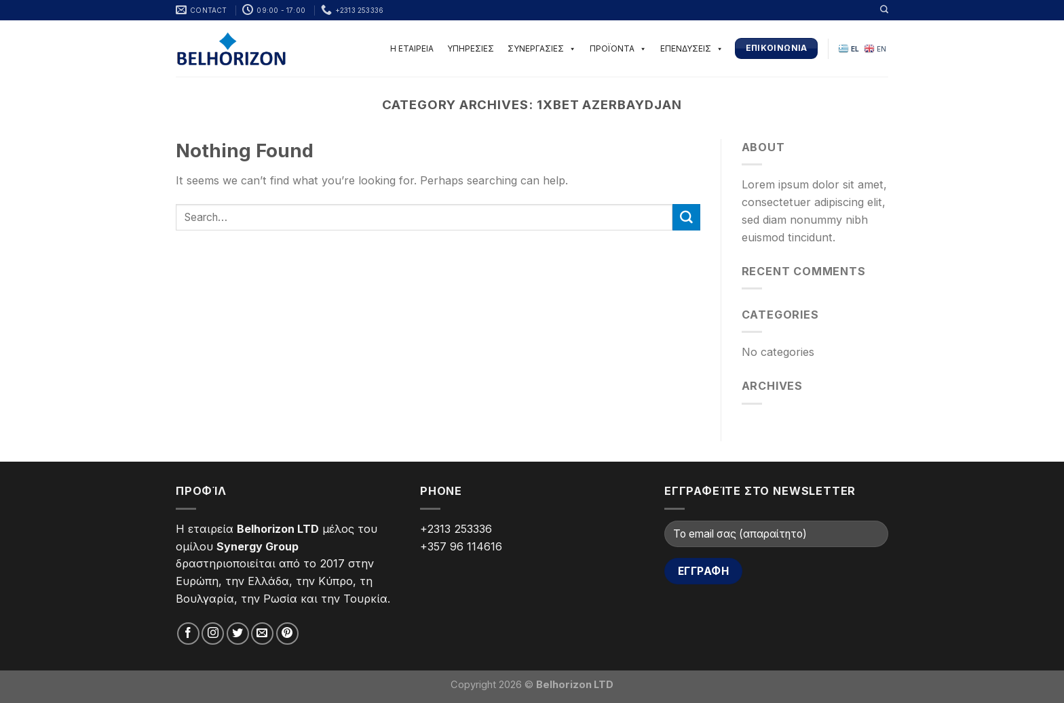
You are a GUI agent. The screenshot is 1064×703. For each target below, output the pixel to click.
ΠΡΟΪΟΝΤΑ (618, 48)
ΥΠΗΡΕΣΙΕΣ (470, 48)
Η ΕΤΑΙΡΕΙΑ (412, 48)
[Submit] (686, 217)
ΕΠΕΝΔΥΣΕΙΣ (691, 48)
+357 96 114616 (461, 546)
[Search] (884, 9)
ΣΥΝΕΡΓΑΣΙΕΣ (542, 48)
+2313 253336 (456, 529)
